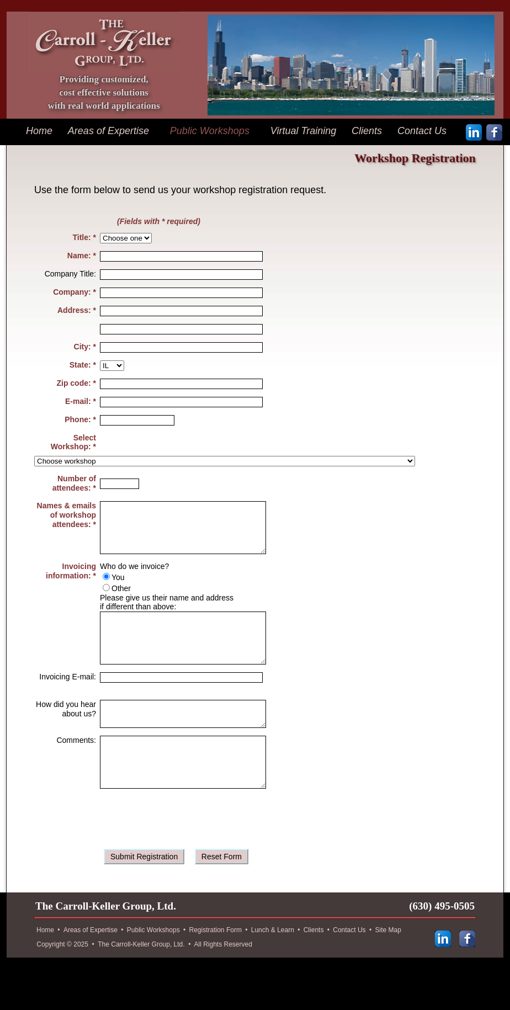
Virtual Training (303, 130)
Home (39, 130)
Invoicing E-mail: (67, 696)
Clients (367, 130)
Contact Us (422, 130)
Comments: (76, 765)
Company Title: (70, 273)
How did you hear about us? (66, 729)
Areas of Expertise (108, 130)
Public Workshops (209, 130)
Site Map (388, 965)
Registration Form (215, 965)
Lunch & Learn (272, 965)
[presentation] (184, 852)
